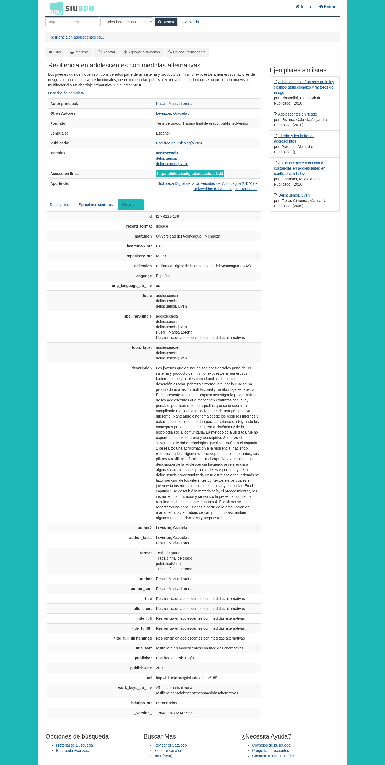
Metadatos (130, 204)
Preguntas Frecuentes (270, 750)
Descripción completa (66, 93)
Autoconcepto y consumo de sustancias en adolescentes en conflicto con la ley (299, 168)
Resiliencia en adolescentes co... (76, 37)
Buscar (166, 22)
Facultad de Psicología (175, 143)
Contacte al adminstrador (273, 756)
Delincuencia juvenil (294, 195)
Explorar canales (168, 750)
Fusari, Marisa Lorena (174, 103)
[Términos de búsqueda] (72, 21)
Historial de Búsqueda (74, 745)
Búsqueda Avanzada (73, 750)
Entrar (327, 7)
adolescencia (167, 153)
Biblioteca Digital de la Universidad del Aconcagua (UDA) (205, 183)
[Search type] (126, 21)
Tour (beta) (163, 756)
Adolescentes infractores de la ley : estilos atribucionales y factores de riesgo (304, 87)
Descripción (59, 204)
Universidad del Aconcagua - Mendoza (225, 189)
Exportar (108, 52)
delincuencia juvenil (172, 164)
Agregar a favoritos (144, 52)
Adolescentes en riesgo (297, 114)
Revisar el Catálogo (170, 745)
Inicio (303, 7)
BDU (55, 8)
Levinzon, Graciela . (172, 113)
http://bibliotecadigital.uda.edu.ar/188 (190, 173)
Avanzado (190, 22)
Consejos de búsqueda (271, 745)
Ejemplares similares (95, 204)
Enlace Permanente (189, 52)
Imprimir (81, 52)
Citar (58, 52)
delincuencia (166, 158)
